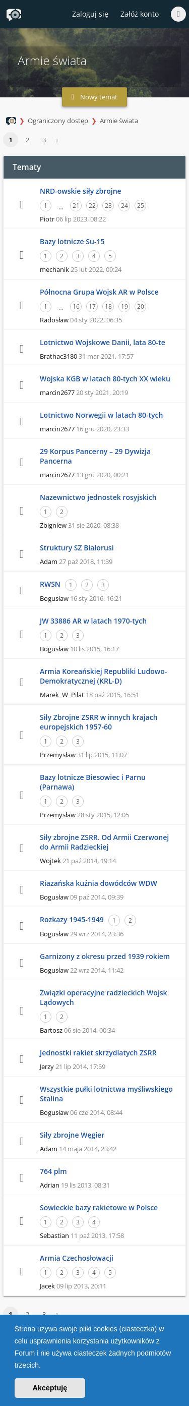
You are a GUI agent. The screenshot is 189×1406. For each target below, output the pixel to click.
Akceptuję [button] (49, 1388)
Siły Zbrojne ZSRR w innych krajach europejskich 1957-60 (99, 722)
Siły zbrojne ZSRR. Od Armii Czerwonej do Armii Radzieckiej (104, 842)
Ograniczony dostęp (58, 120)
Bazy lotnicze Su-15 (72, 241)
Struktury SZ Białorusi (77, 547)
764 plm (53, 1171)
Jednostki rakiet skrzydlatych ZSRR (98, 1052)
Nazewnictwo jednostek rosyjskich (98, 497)
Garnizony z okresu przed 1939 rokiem (105, 956)
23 (108, 205)
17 (92, 306)
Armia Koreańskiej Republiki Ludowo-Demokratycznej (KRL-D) (103, 676)
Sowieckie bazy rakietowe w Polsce (99, 1207)
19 (124, 306)
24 (124, 205)
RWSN (50, 584)
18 (108, 306)
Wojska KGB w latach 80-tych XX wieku (105, 378)
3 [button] (44, 139)
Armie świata (119, 120)
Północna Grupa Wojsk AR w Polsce (99, 292)
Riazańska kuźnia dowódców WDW (98, 883)
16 (76, 306)
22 (92, 205)
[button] (44, 1366)
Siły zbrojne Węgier (72, 1135)
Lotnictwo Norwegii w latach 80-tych (101, 415)
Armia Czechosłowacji (76, 1258)
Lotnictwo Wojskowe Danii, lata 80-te (102, 342)
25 (140, 205)
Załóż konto (139, 14)
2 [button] (27, 139)
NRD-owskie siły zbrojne (80, 191)
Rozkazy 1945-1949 (72, 919)
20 (140, 306)
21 (76, 205)
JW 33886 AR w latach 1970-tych (93, 621)
